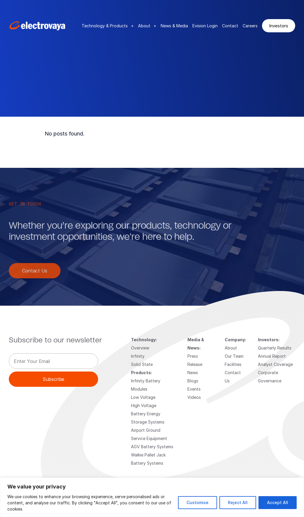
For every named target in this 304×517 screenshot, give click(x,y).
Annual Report (272, 356)
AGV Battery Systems (152, 447)
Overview (140, 348)
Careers (250, 26)
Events (194, 389)
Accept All (277, 502)
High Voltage (143, 405)
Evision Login (205, 26)
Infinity (138, 356)
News (192, 372)
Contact (230, 26)
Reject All (238, 502)
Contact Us (34, 275)
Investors (278, 25)
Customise (198, 502)
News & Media (174, 26)
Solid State (142, 364)
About (147, 26)
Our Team (234, 356)
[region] (152, 497)
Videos (194, 397)
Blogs (192, 381)
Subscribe (53, 379)
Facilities (233, 364)
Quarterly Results (274, 348)
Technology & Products (108, 26)
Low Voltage (143, 397)
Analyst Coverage (275, 364)
